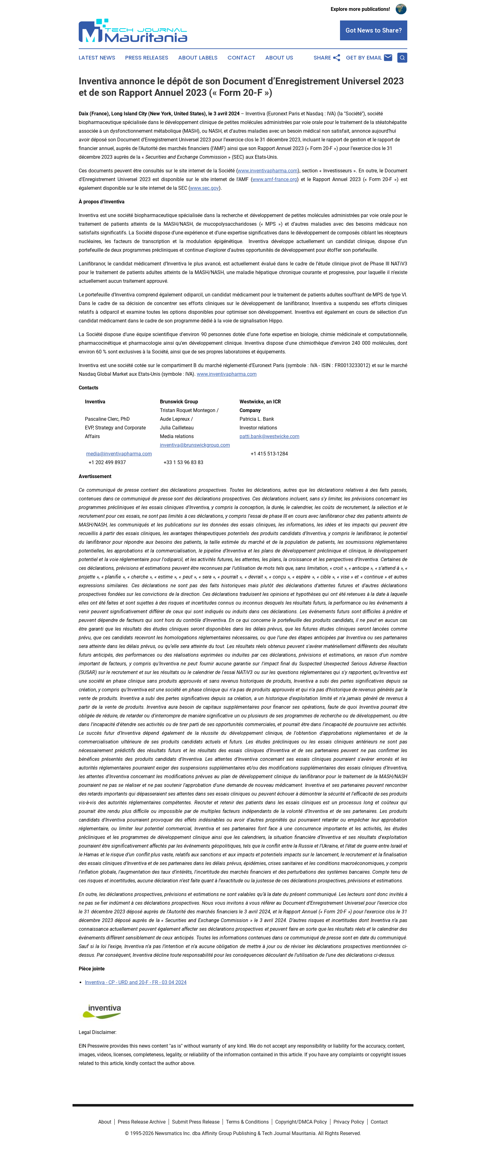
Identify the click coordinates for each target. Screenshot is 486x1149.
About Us (279, 57)
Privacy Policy (349, 1122)
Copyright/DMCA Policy (301, 1122)
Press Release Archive (142, 1122)
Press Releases (146, 57)
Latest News (97, 57)
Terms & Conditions (247, 1122)
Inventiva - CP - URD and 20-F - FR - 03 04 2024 (136, 982)
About (104, 1122)
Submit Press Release (195, 1122)
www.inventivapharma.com (227, 374)
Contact (241, 57)
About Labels (198, 57)
